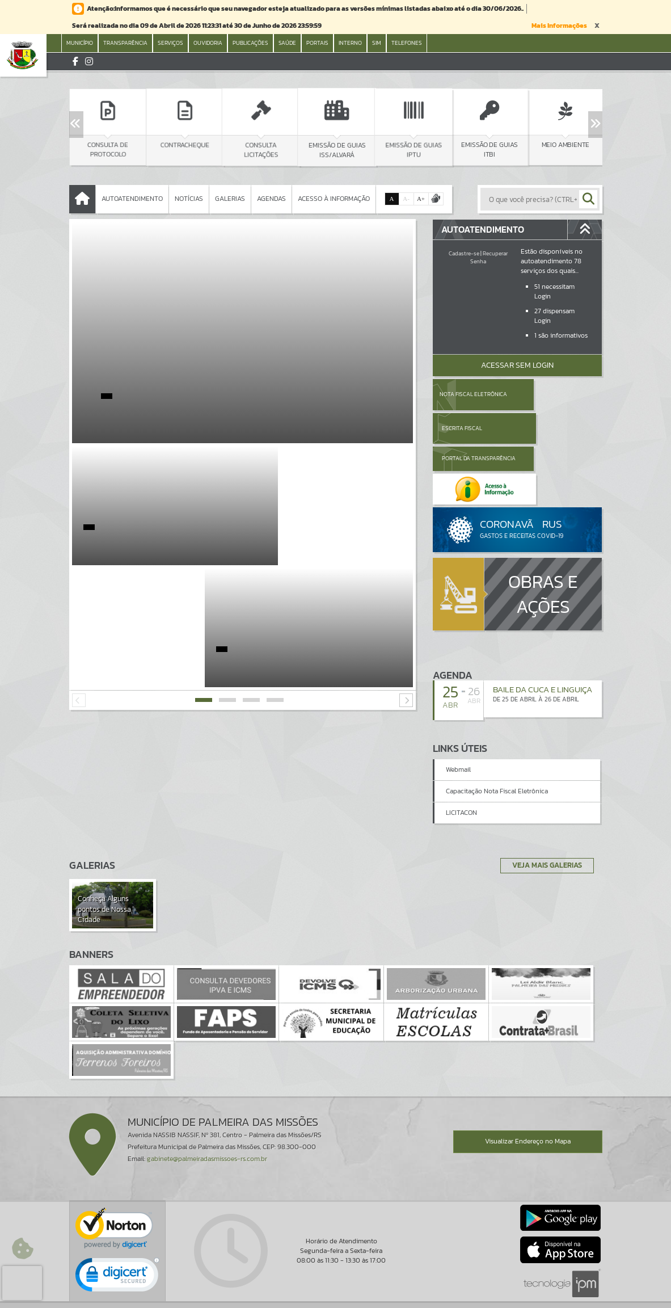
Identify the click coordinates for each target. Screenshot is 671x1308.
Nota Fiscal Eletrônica (473, 394)
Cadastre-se (464, 253)
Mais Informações (559, 25)
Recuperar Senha (489, 257)
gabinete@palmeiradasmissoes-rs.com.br (207, 1117)
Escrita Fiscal (546, 394)
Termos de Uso (335, 1288)
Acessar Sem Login (517, 365)
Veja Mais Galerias (543, 822)
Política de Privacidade (336, 1296)
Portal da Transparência (464, 428)
